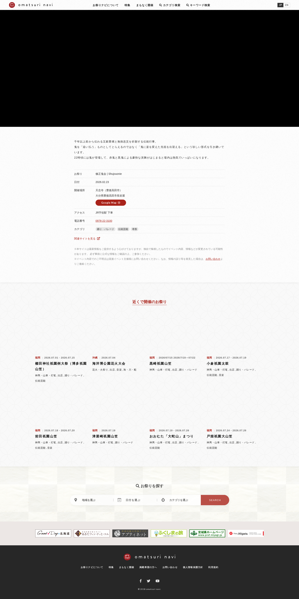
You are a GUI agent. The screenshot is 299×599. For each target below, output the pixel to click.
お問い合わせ (213, 258)
